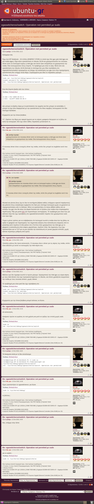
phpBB (46, 495)
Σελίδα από (83, 44)
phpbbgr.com (54, 499)
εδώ (23, 212)
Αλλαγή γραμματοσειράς (91, 20)
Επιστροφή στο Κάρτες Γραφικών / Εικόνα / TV (17, 489)
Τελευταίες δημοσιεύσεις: (21, 480)
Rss (62, 1)
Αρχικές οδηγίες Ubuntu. (45, 1)
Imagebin (49, 4)
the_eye (8, 130)
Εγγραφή (82, 1)
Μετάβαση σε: (15, 491)
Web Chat (43, 4)
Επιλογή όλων (13, 75)
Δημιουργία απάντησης (6, 44)
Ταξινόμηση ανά (51, 480)
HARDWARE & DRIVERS (28, 20)
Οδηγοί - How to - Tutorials (20, 4)
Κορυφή (91, 123)
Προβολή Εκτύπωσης (87, 20)
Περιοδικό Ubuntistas (34, 4)
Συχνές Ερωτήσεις (71, 1)
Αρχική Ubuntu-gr (7, 4)
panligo (8, 51)
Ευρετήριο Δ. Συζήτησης (11, 20)
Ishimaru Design (54, 497)
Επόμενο (88, 480)
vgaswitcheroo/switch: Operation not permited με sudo (30, 25)
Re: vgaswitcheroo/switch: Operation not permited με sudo (28, 128)
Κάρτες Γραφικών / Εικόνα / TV (46, 20)
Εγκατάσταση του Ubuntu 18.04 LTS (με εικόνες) (22, 1)
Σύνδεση (90, 1)
